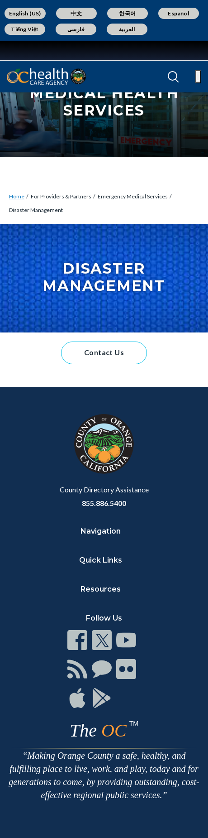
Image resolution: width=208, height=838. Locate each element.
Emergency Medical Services (133, 196)
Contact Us (104, 352)
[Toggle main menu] (198, 76)
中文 (76, 13)
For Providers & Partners (61, 196)
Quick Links (100, 560)
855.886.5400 (104, 503)
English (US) (25, 13)
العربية (127, 29)
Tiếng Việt (25, 29)
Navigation (100, 531)
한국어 (127, 13)
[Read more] (36, 51)
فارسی (76, 29)
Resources (100, 589)
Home (16, 196)
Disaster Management (36, 210)
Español (178, 13)
